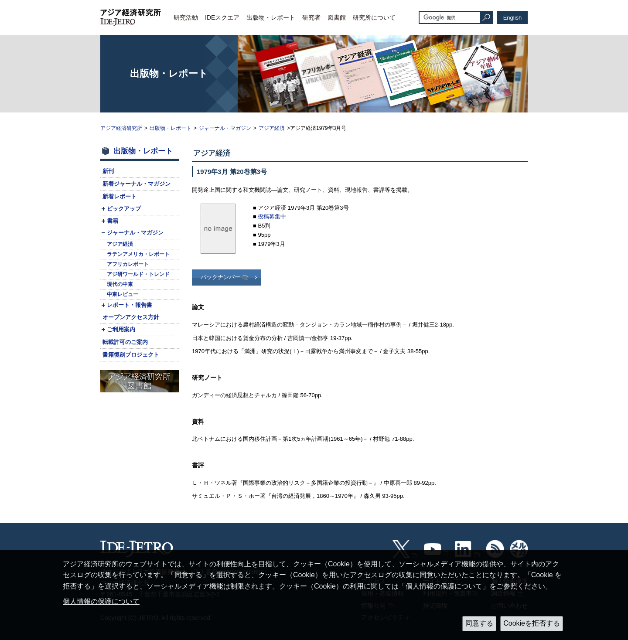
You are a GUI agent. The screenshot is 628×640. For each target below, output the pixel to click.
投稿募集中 (272, 216)
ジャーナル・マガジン (225, 128)
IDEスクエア (222, 17)
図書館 (337, 17)
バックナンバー (220, 277)
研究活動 (186, 17)
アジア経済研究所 (121, 128)
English (512, 17)
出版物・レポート (270, 17)
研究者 (311, 17)
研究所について (374, 17)
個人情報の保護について (101, 601)
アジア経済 (272, 128)
